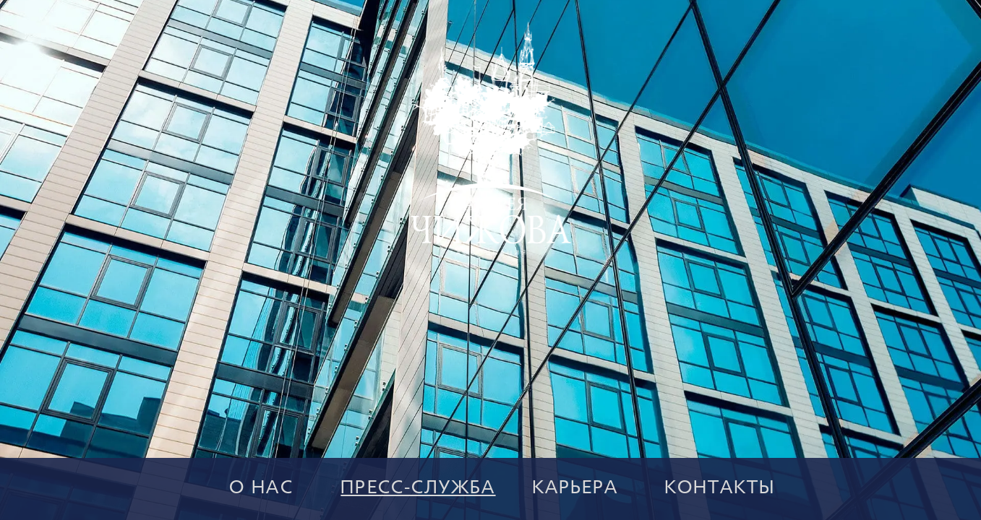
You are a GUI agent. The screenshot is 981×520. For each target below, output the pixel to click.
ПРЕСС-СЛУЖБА (417, 488)
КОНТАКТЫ (720, 488)
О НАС (261, 488)
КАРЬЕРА (575, 488)
